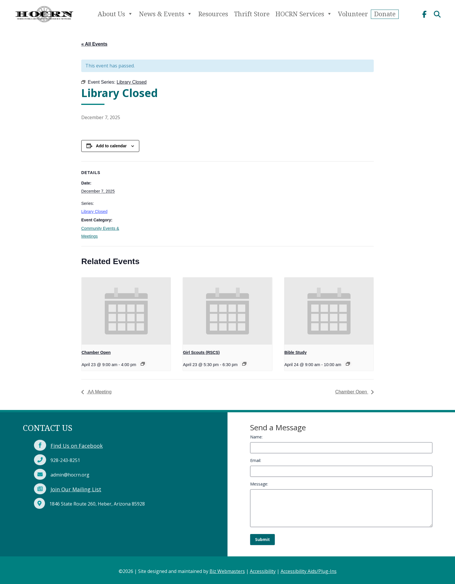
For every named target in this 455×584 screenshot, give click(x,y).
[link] (44, 24)
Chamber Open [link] (96, 352)
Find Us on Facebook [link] (76, 445)
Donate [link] (385, 14)
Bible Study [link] (295, 352)
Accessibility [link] (263, 571)
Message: (259, 484)
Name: (256, 437)
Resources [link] (213, 14)
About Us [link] (115, 14)
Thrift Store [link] (252, 14)
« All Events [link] (94, 44)
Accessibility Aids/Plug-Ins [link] (309, 571)
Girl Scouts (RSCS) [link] (201, 352)
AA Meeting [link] (99, 391)
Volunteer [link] (353, 14)
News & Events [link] (165, 14)
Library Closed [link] (94, 211)
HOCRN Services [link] (303, 14)
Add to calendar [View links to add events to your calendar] (111, 146)
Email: (255, 460)
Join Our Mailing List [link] (75, 489)
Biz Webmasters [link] (227, 571)
